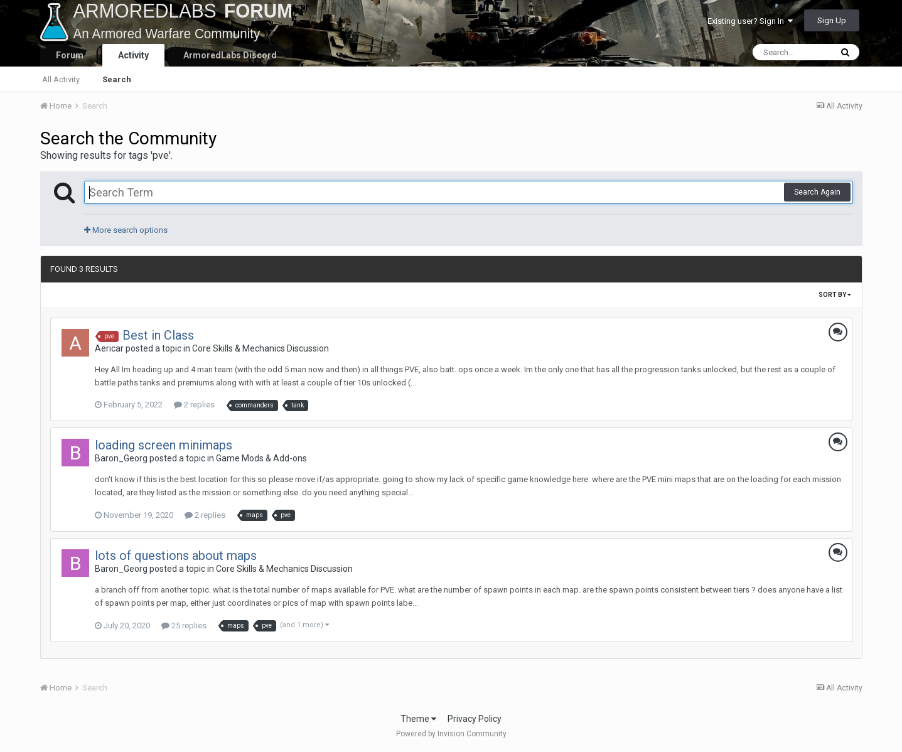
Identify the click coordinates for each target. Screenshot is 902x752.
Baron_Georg (121, 458)
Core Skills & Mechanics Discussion (260, 348)
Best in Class (158, 335)
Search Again (817, 192)
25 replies (184, 625)
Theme (418, 719)
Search (116, 79)
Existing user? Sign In (750, 21)
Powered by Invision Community (451, 733)
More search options (126, 230)
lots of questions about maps (176, 555)
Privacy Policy (475, 719)
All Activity (61, 79)
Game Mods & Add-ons (261, 458)
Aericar (109, 348)
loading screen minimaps (163, 445)
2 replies (194, 404)
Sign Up (831, 20)
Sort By (835, 294)
